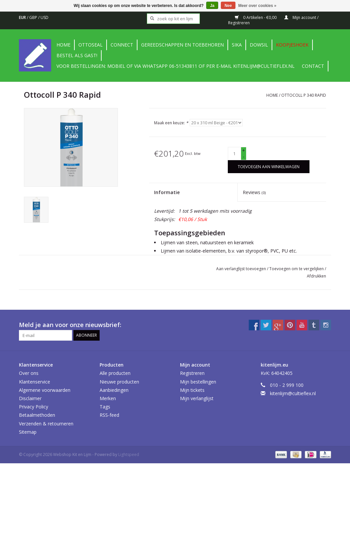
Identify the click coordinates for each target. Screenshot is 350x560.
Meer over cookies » (257, 5)
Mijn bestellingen (198, 382)
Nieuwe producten (119, 382)
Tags (105, 406)
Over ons (29, 373)
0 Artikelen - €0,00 (256, 17)
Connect (122, 45)
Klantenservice (34, 382)
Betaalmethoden (37, 415)
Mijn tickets (192, 390)
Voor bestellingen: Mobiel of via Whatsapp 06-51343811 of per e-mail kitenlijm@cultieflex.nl (175, 66)
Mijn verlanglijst (197, 398)
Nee (228, 5)
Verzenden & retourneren (46, 423)
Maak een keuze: (171, 123)
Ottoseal (90, 45)
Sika (237, 45)
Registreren (192, 373)
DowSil (259, 45)
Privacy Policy (33, 406)
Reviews (254, 192)
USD (44, 17)
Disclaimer (30, 398)
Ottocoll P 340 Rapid (303, 95)
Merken (108, 398)
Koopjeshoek (292, 45)
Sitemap (28, 432)
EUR (23, 17)
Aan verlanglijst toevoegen (241, 269)
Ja (212, 5)
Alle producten (115, 373)
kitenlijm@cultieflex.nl (293, 393)
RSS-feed (109, 415)
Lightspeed (128, 454)
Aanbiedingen (114, 390)
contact (313, 66)
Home (63, 45)
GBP (33, 17)
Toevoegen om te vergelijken (297, 269)
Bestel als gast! (76, 55)
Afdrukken (316, 276)
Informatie (167, 192)
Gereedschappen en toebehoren (182, 45)
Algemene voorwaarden (44, 390)
